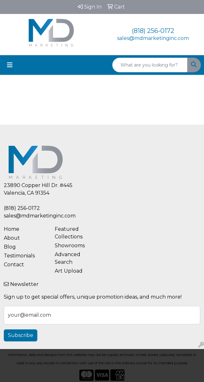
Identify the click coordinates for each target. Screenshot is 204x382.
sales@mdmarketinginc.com (153, 38)
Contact (14, 265)
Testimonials (19, 256)
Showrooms (70, 246)
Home (11, 229)
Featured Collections (69, 233)
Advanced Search (67, 258)
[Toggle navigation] (9, 65)
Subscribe (20, 335)
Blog (10, 247)
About (12, 238)
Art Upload (69, 271)
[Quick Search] (150, 65)
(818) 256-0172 (153, 31)
